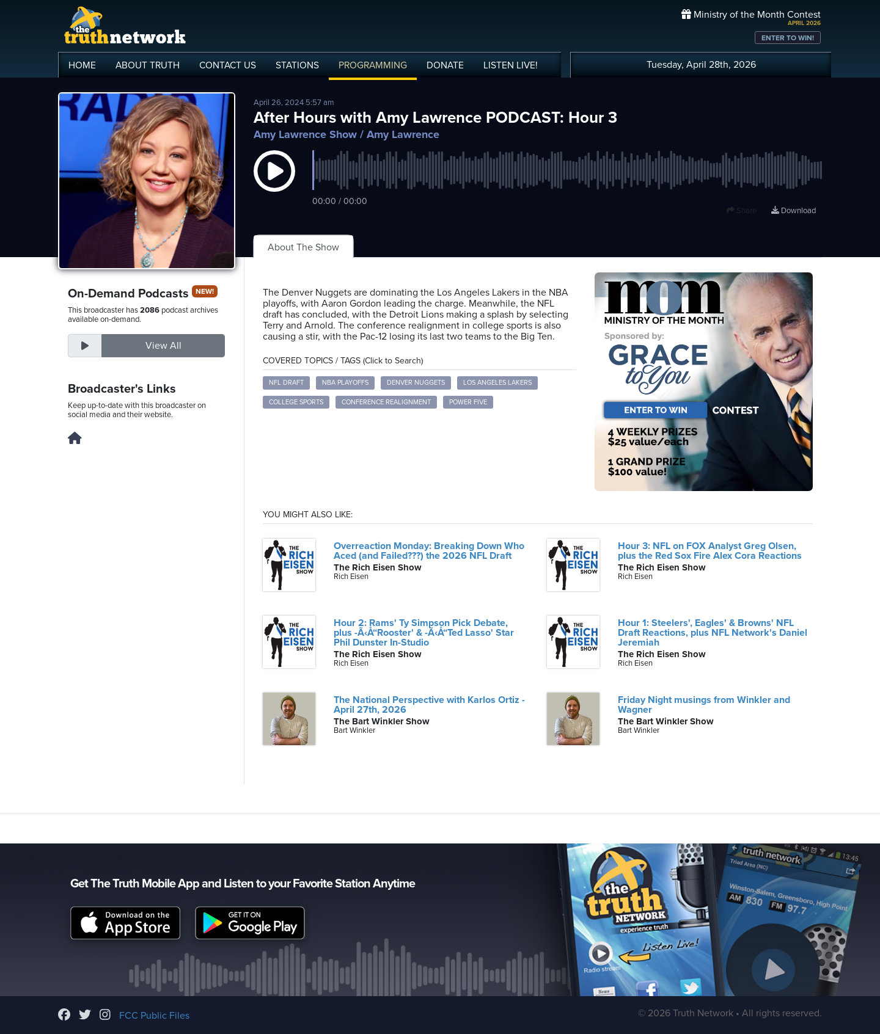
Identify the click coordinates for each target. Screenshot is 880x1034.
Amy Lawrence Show (305, 134)
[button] (274, 183)
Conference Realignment (386, 402)
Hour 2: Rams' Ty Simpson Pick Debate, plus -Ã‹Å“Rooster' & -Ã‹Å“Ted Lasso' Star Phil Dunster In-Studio (424, 633)
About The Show (303, 247)
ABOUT (148, 65)
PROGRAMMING (373, 65)
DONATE (445, 65)
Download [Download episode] (793, 211)
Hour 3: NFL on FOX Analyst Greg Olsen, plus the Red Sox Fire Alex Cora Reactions (710, 551)
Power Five (468, 402)
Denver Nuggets (416, 383)
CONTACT (227, 65)
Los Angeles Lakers (497, 383)
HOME (82, 65)
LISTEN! (510, 65)
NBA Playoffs (345, 383)
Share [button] (742, 211)
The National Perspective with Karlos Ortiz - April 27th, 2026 (429, 705)
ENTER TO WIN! (787, 38)
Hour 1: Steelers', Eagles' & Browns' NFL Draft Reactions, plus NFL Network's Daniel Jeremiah (712, 633)
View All (163, 346)
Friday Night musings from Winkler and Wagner (704, 705)
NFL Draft (286, 383)
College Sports (296, 402)
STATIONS (297, 65)
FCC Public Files (154, 1016)
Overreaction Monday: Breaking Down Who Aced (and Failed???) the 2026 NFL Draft (429, 551)
